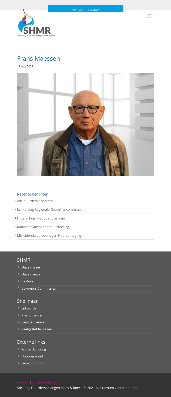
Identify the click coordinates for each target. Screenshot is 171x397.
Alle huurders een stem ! (35, 201)
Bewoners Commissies (38, 288)
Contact (23, 382)
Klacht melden (32, 315)
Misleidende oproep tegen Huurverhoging (49, 235)
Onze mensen (31, 274)
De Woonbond (32, 363)
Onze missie (30, 267)
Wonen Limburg (33, 349)
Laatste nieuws (32, 322)
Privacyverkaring (45, 382)
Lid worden (29, 308)
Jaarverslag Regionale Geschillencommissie (49, 209)
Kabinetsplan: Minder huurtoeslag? (43, 227)
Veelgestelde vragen (36, 329)
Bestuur (27, 281)
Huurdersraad (32, 356)
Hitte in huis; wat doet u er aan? (41, 218)
